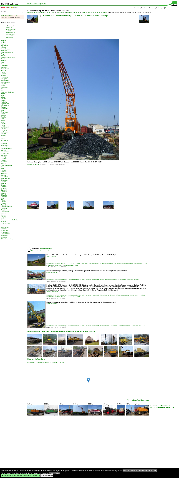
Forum (29, 4)
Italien (3, 97)
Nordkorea (4, 155)
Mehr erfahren (55, 473)
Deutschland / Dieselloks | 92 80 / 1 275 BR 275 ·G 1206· (63, 263)
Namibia (3, 150)
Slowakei (4, 190)
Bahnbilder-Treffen (7, 52)
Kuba (2, 119)
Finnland (3, 75)
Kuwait (3, 120)
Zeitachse (4, 237)
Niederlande (5, 153)
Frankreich (4, 77)
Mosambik (4, 147)
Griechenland (5, 80)
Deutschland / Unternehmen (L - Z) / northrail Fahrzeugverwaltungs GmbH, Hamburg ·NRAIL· (118, 295)
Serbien (3, 185)
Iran (2, 90)
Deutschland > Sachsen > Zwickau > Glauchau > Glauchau (46, 363)
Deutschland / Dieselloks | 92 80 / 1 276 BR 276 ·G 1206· (63, 296)
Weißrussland (5, 223)
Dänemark (4, 67)
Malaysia (3, 133)
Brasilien (3, 59)
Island (3, 94)
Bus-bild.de (9, 27)
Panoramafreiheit (6, 165)
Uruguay (3, 216)
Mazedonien (5, 137)
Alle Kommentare (46, 248)
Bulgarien (4, 60)
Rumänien (4, 172)
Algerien (3, 44)
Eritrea (3, 72)
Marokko (3, 135)
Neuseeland (4, 152)
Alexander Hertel (33, 164)
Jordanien (4, 102)
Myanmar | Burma (6, 148)
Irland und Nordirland (7, 92)
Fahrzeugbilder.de (11, 29)
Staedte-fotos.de (10, 34)
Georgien (4, 79)
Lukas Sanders (51, 256)
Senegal (3, 183)
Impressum (42, 4)
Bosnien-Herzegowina (8, 57)
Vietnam (3, 221)
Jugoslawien (5, 104)
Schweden (4, 180)
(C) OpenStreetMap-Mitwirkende (138, 400)
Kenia (3, 110)
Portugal (3, 170)
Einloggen (161, 8)
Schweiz (3, 182)
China (3, 64)
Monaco (3, 142)
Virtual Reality (5, 232)
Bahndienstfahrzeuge (72, 12)
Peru (2, 167)
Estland (3, 74)
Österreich (4, 158)
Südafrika (4, 197)
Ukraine (3, 213)
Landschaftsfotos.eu (11, 36)
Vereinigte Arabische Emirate (10, 220)
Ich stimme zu (47, 475)
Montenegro (4, 145)
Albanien (3, 42)
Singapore (4, 188)
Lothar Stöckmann (52, 292)
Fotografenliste (5, 234)
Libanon (3, 125)
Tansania (4, 202)
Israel (2, 95)
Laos (2, 122)
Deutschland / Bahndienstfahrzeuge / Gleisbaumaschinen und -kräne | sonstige (75, 16)
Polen (3, 168)
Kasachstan (4, 109)
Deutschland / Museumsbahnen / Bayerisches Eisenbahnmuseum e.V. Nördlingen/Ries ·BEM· (118, 325)
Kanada (3, 107)
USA (2, 218)
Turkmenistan (5, 211)
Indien (3, 85)
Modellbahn (4, 230)
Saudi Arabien (5, 178)
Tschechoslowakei (6, 207)
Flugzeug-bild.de (10, 32)
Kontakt (35, 4)
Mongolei (4, 143)
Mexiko (3, 138)
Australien (4, 50)
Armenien (4, 47)
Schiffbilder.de (10, 31)
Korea (3, 114)
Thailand (3, 203)
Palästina (4, 162)
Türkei (3, 210)
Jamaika (3, 99)
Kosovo (3, 115)
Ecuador (3, 70)
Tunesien (4, 208)
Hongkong (4, 84)
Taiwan (3, 200)
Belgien (3, 54)
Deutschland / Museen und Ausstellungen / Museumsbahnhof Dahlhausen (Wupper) (115, 279)
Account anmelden (171, 8)
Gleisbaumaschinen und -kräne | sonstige (94, 12)
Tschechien (4, 205)
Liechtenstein (5, 127)
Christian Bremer (51, 272)
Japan (3, 100)
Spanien (3, 193)
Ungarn (3, 215)
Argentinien (4, 45)
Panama (3, 163)
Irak (2, 89)
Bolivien (3, 55)
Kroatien (3, 117)
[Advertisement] (88, 28)
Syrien (3, 198)
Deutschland (60, 12)
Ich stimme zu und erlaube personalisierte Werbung (21, 475)
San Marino (4, 177)
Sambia (3, 175)
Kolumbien (4, 112)
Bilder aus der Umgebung (36, 359)
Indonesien (4, 87)
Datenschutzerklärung (7, 239)
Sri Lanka (4, 195)
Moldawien (4, 140)
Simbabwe (4, 187)
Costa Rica (4, 65)
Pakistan (3, 160)
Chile (2, 62)
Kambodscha (5, 105)
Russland (4, 173)
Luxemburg (4, 130)
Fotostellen (4, 235)
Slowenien (4, 192)
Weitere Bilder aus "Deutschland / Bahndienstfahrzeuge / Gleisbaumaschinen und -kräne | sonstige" (61, 331)
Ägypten (3, 41)
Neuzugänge (5, 227)
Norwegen (4, 157)
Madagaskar (5, 132)
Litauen (3, 128)
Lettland (3, 124)
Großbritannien (5, 82)
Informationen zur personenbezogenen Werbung (140, 470)
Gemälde (4, 229)
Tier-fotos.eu (9, 37)
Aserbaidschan (5, 49)
